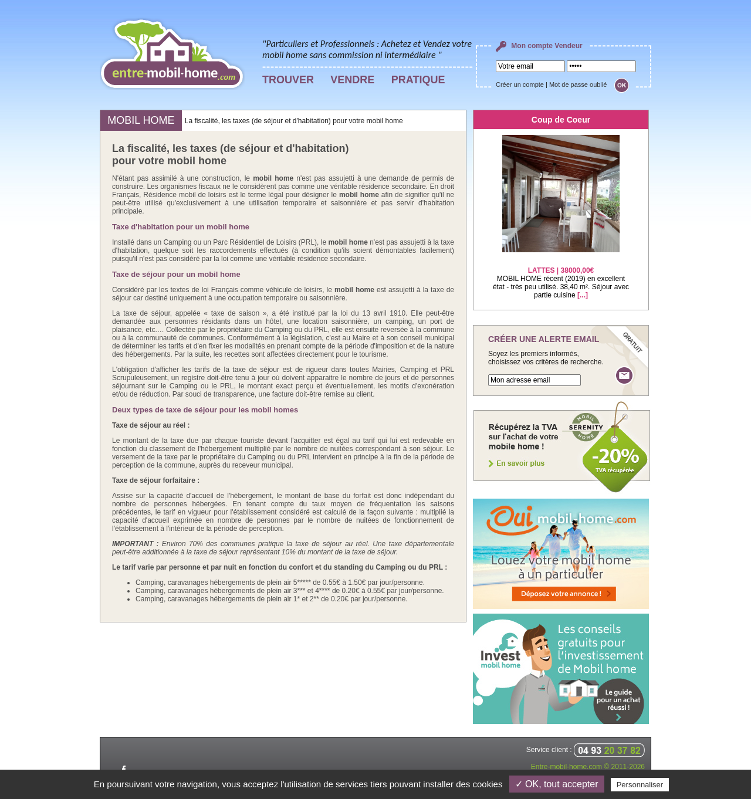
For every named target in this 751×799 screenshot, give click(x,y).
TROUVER (288, 80)
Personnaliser (640, 784)
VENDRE (352, 80)
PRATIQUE (418, 80)
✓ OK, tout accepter (556, 784)
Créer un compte (520, 84)
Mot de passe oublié (578, 84)
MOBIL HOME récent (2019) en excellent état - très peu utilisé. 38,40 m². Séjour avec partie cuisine (561, 275)
